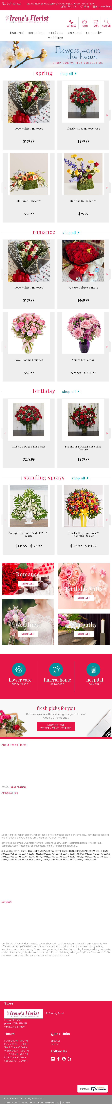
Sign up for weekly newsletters (56, 727)
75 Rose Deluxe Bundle (83, 287)
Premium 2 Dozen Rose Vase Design (83, 448)
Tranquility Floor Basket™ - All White (29, 534)
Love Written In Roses (29, 128)
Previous (4, 115)
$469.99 (83, 300)
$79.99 (83, 214)
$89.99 (29, 214)
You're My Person (83, 360)
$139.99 (28, 141)
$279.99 (83, 141)
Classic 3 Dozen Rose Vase (83, 128)
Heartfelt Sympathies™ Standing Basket (83, 534)
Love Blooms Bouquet (29, 360)
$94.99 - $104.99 (83, 373)
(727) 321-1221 (14, 3)
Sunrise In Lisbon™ (83, 201)
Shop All (66, 73)
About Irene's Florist (13, 744)
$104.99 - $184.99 (83, 546)
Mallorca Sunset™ (29, 201)
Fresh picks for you (56, 712)
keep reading (18, 786)
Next (107, 115)
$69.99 (29, 373)
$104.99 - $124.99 (29, 546)
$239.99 (83, 459)
